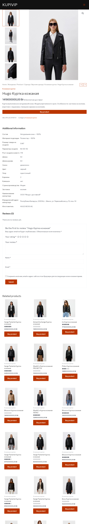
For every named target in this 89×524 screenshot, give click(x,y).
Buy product (44, 112)
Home (4, 84)
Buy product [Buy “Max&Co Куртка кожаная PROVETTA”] (41, 379)
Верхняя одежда (37, 84)
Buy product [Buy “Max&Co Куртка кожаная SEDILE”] (41, 423)
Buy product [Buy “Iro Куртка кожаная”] (69, 332)
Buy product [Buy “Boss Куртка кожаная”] (69, 510)
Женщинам (12, 84)
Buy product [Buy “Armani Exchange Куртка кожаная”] (41, 334)
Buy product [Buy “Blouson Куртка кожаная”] (12, 421)
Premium (20, 84)
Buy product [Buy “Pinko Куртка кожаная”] (69, 376)
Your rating (10, 236)
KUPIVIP (9, 4)
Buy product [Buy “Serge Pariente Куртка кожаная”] (12, 334)
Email (7, 267)
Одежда (27, 84)
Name (8, 258)
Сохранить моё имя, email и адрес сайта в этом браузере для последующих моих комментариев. (44, 276)
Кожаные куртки (51, 84)
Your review (11, 242)
